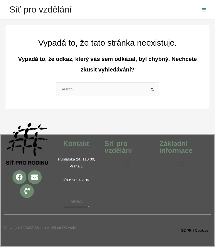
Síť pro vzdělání (40, 9)
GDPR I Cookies (195, 230)
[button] (127, 165)
